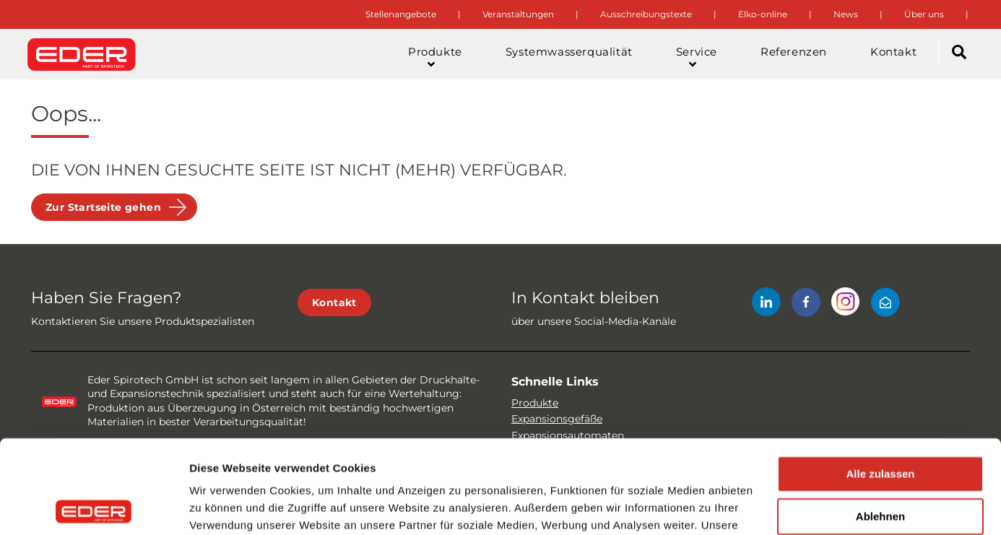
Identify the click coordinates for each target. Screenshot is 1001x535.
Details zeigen (225, 506)
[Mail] (885, 304)
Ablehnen (880, 423)
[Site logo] (82, 54)
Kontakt (334, 302)
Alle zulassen (880, 381)
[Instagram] (845, 304)
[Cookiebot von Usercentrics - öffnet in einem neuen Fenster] (93, 507)
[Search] (959, 54)
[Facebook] (806, 304)
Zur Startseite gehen (103, 207)
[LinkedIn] (766, 304)
